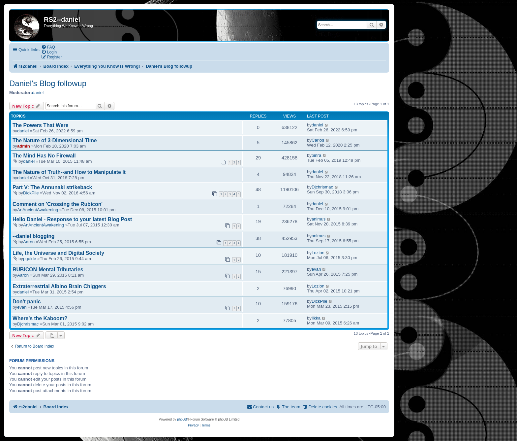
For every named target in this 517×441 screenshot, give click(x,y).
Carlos (318, 140)
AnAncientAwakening (37, 209)
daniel (38, 92)
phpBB (182, 419)
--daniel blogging (33, 236)
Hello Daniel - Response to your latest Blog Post (72, 219)
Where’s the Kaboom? (40, 318)
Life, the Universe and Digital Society (58, 253)
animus (319, 219)
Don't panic (27, 301)
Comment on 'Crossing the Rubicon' (58, 204)
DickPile (31, 192)
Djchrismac (322, 187)
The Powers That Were (40, 125)
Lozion (318, 252)
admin (23, 146)
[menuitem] (48, 47)
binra (316, 155)
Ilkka (316, 318)
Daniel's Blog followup (47, 83)
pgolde (29, 258)
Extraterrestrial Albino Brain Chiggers (59, 286)
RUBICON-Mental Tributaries (48, 269)
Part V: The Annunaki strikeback (52, 187)
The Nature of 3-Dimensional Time (55, 140)
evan (316, 269)
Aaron (29, 241)
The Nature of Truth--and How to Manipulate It (69, 172)
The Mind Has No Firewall (44, 155)
